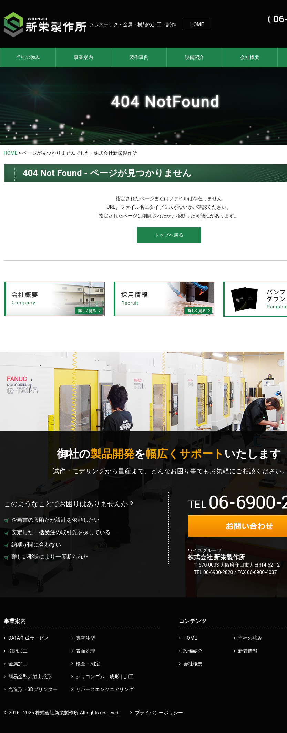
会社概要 (249, 57)
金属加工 (18, 663)
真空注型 (85, 638)
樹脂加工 (18, 651)
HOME (197, 24)
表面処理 (85, 651)
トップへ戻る (168, 235)
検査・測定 (88, 663)
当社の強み (28, 57)
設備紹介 (194, 57)
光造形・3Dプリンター (33, 689)
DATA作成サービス (28, 638)
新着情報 (247, 651)
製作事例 (138, 57)
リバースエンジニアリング (105, 689)
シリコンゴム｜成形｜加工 (105, 676)
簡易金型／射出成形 (30, 676)
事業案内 (83, 57)
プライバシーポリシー (159, 712)
